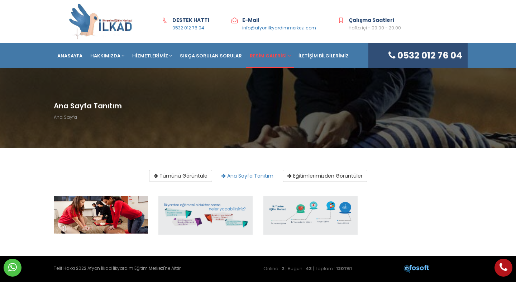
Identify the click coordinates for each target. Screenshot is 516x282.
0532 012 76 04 (188, 28)
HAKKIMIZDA (107, 55)
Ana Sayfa (65, 117)
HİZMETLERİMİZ (152, 55)
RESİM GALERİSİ (270, 55)
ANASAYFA (69, 55)
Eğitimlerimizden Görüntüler (325, 175)
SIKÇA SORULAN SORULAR (211, 55)
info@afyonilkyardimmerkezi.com (279, 28)
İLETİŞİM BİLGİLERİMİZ (323, 55)
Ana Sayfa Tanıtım (247, 175)
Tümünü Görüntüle (180, 175)
